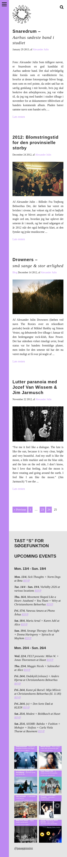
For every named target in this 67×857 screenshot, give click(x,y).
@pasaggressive (23, 848)
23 (42, 509)
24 (49, 509)
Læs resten (19, 116)
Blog (15, 272)
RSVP (26, 580)
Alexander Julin (41, 49)
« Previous (20, 509)
